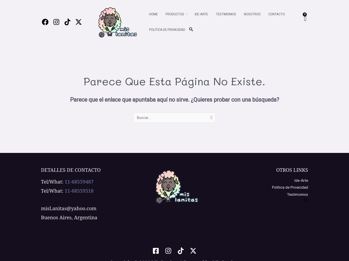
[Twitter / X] (78, 22)
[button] (189, 29)
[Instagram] (56, 22)
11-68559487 (79, 181)
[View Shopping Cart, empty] (305, 22)
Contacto (268, 14)
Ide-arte (197, 14)
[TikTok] (181, 251)
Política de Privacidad (290, 187)
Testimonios (221, 14)
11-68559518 (79, 190)
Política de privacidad (166, 30)
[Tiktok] (67, 22)
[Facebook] (45, 22)
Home (152, 14)
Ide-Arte (301, 180)
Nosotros (245, 14)
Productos (172, 14)
